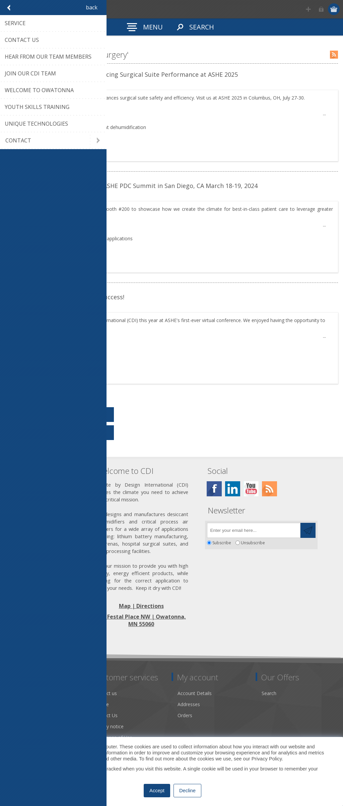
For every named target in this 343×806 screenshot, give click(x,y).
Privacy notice (108, 726)
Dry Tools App (25, 693)
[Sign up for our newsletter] (253, 530)
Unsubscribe (253, 543)
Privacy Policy (267, 758)
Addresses (189, 704)
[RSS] (269, 488)
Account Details (195, 693)
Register (308, 9)
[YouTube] (251, 488)
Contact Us (105, 715)
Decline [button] (187, 790)
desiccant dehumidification (117, 127)
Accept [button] (156, 790)
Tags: (22, 127)
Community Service (30, 715)
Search (269, 693)
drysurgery (73, 127)
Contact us (105, 693)
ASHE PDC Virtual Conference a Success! (67, 297)
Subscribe (221, 543)
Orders (185, 715)
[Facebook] (214, 488)
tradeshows (45, 127)
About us (19, 704)
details (26, 150)
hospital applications (110, 238)
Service (101, 704)
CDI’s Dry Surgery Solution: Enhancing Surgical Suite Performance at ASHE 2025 (124, 74)
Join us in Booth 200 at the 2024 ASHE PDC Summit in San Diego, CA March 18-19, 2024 (134, 186)
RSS (334, 55)
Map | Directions (141, 606)
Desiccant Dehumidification (39, 726)
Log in (321, 9)
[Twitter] (232, 488)
